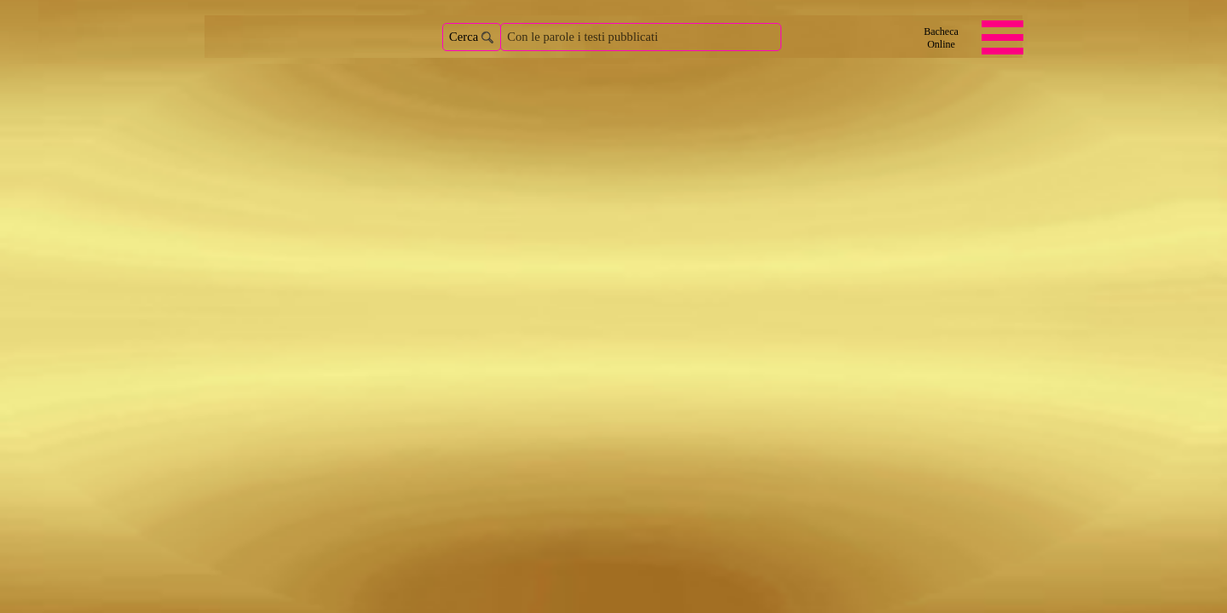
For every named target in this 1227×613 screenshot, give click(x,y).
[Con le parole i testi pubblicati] (640, 37)
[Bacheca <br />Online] (941, 38)
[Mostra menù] (1002, 37)
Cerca (463, 36)
